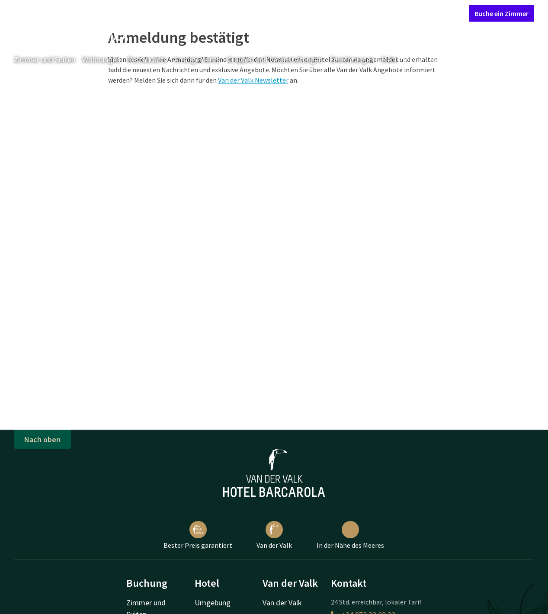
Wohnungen (101, 59)
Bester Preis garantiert (197, 535)
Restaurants (147, 59)
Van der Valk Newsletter (253, 80)
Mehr (395, 59)
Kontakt (363, 13)
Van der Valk (274, 535)
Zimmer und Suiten (44, 59)
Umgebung (213, 603)
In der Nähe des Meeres (350, 535)
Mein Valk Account (409, 13)
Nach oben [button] (42, 439)
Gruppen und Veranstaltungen (275, 59)
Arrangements (197, 59)
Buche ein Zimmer (501, 13)
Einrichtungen (352, 59)
